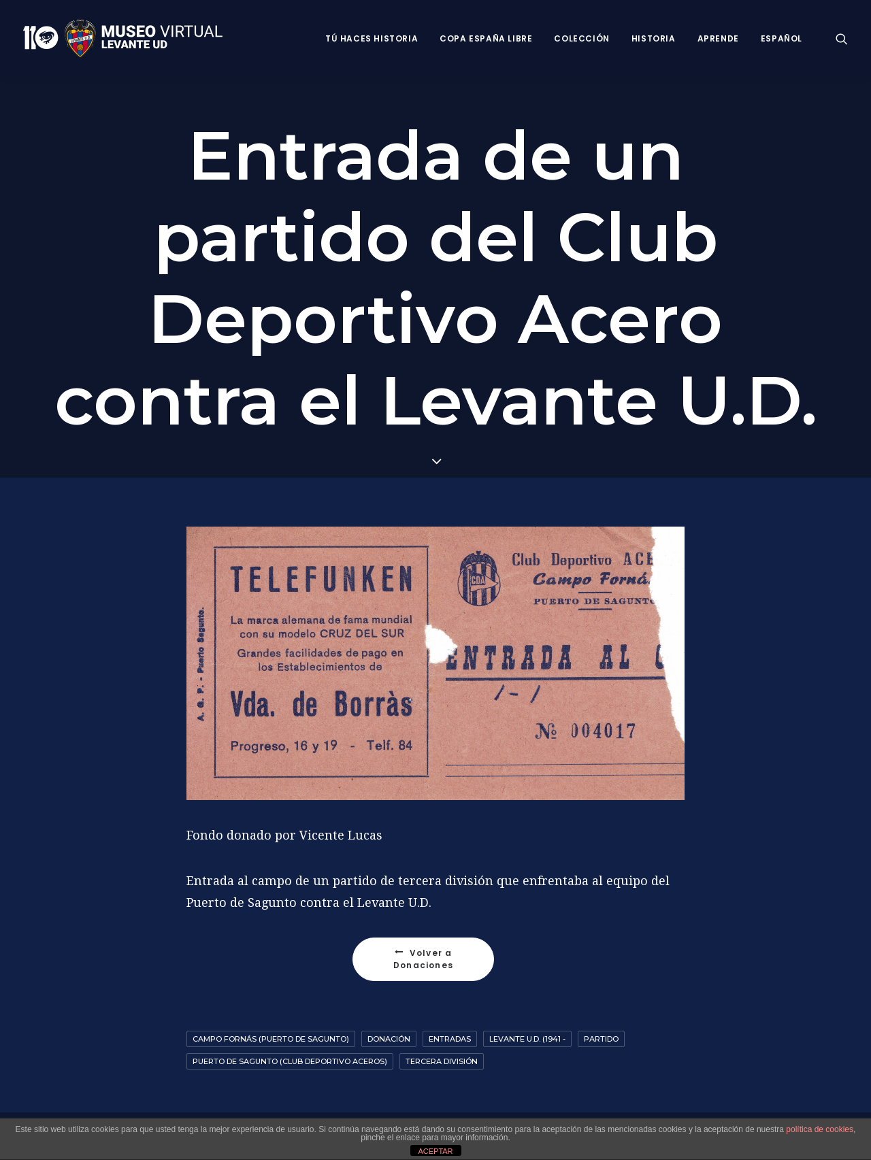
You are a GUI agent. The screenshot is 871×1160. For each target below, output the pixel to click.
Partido (601, 1039)
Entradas (450, 1039)
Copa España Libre (486, 38)
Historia (653, 38)
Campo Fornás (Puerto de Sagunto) (271, 1039)
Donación (388, 1039)
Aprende (718, 38)
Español (781, 38)
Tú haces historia (371, 38)
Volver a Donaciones (424, 959)
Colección (581, 38)
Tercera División (442, 1061)
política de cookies (819, 1129)
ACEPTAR (435, 1151)
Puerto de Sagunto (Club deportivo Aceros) (290, 1061)
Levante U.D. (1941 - (527, 1039)
